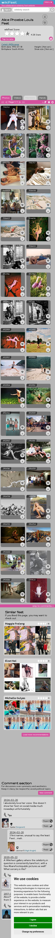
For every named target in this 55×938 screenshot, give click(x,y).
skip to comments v (43, 606)
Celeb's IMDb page (10, 44)
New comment (46, 793)
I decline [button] (33, 925)
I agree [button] (33, 919)
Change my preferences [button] (33, 931)
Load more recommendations (35, 735)
